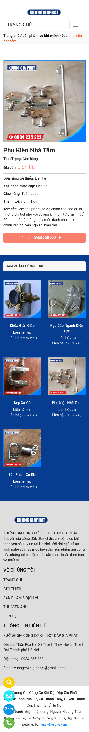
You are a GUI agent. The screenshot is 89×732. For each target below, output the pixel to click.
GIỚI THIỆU (12, 589)
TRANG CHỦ (19, 24)
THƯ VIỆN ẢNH (15, 607)
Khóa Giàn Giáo (22, 325)
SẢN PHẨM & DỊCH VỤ (21, 598)
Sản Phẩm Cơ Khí (22, 474)
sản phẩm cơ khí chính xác (44, 36)
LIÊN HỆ (9, 616)
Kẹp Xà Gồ (22, 403)
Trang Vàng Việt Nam (53, 724)
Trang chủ (11, 36)
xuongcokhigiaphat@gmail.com (39, 668)
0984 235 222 (45, 238)
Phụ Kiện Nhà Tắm (67, 403)
